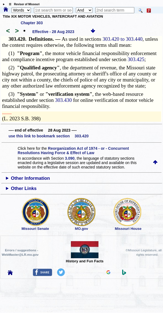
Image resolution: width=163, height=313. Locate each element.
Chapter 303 (32, 23)
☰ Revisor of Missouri (23, 4)
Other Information (30, 178)
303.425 (136, 59)
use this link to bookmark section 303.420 (49, 136)
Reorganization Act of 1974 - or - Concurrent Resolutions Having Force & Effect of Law (73, 150)
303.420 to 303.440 (123, 39)
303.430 (63, 100)
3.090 (69, 158)
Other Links (23, 188)
